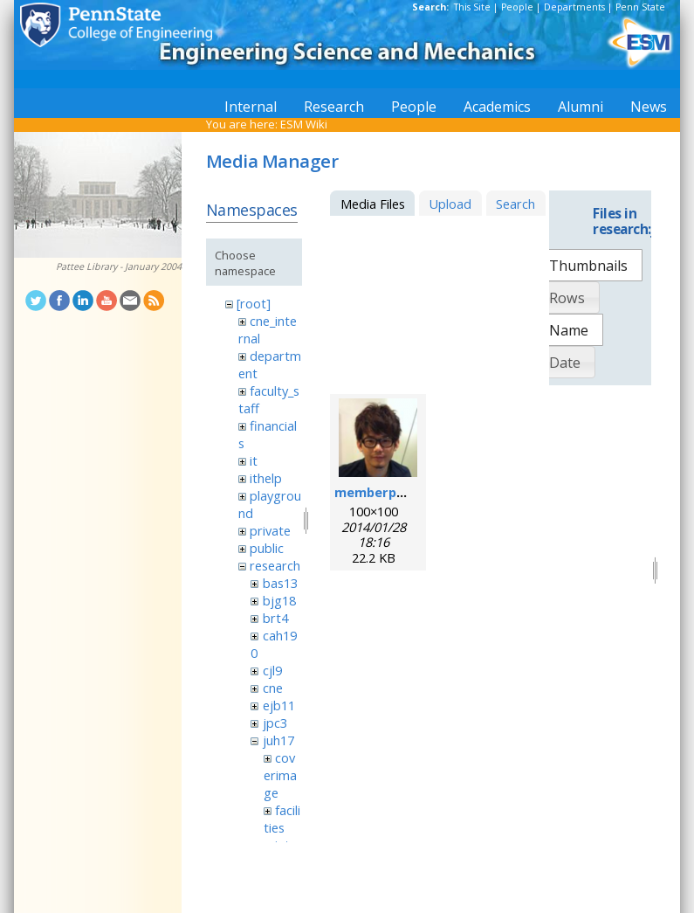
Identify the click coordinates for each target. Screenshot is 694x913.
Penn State (640, 7)
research (275, 565)
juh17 (278, 740)
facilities (282, 818)
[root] (254, 303)
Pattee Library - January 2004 (119, 266)
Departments (574, 7)
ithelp (266, 478)
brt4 (275, 617)
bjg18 (279, 600)
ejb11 (279, 705)
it (254, 460)
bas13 (280, 582)
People (517, 7)
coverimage (280, 775)
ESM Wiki (303, 124)
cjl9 (272, 670)
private (270, 530)
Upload (450, 203)
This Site (472, 7)
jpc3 (275, 722)
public (267, 548)
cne (273, 687)
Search (515, 203)
